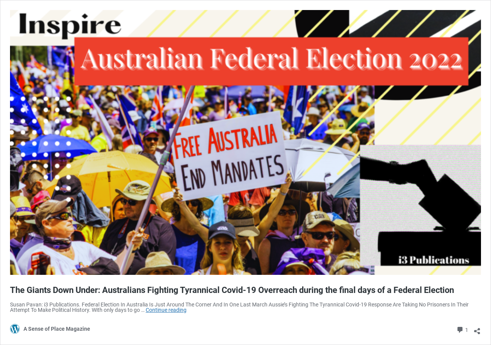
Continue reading (166, 310)
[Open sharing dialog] (477, 328)
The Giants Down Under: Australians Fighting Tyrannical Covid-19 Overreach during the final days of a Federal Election (232, 290)
